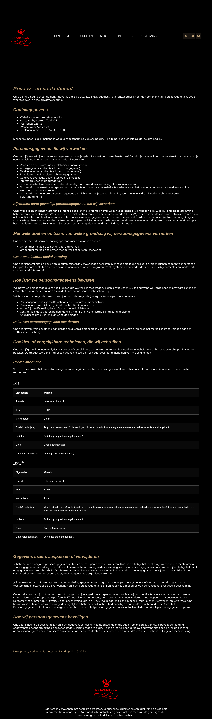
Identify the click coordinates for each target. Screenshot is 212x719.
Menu (70, 36)
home (57, 36)
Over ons (105, 36)
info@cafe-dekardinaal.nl (145, 138)
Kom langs (149, 36)
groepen (86, 36)
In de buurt (126, 36)
